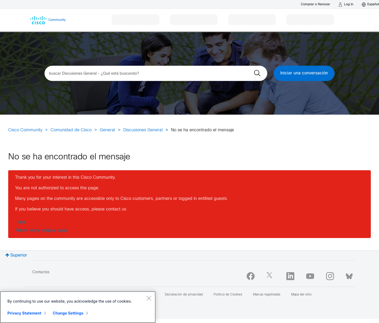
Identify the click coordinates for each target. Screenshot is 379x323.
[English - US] (370, 4)
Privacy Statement (24, 313)
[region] (78, 307)
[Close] (148, 298)
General (107, 130)
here (21, 222)
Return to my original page (41, 230)
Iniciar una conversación (304, 73)
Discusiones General (143, 130)
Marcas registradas (266, 294)
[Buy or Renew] (315, 4)
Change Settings (68, 313)
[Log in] (346, 4)
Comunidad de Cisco (71, 130)
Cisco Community (25, 130)
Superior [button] (18, 255)
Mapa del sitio (301, 294)
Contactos (40, 272)
